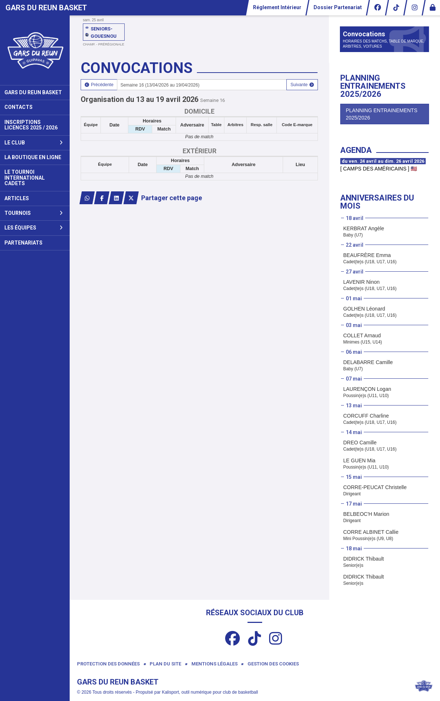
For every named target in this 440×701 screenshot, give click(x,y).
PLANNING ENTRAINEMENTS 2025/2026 (381, 114)
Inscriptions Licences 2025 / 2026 (31, 125)
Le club (33, 143)
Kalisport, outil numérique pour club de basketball (210, 692)
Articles (16, 198)
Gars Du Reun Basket (46, 7)
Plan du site (165, 664)
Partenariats (23, 243)
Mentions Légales (214, 664)
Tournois (33, 213)
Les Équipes (33, 228)
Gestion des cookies (273, 664)
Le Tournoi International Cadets (24, 177)
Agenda (356, 150)
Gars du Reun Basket (33, 92)
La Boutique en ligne (32, 157)
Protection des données (108, 664)
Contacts (18, 107)
